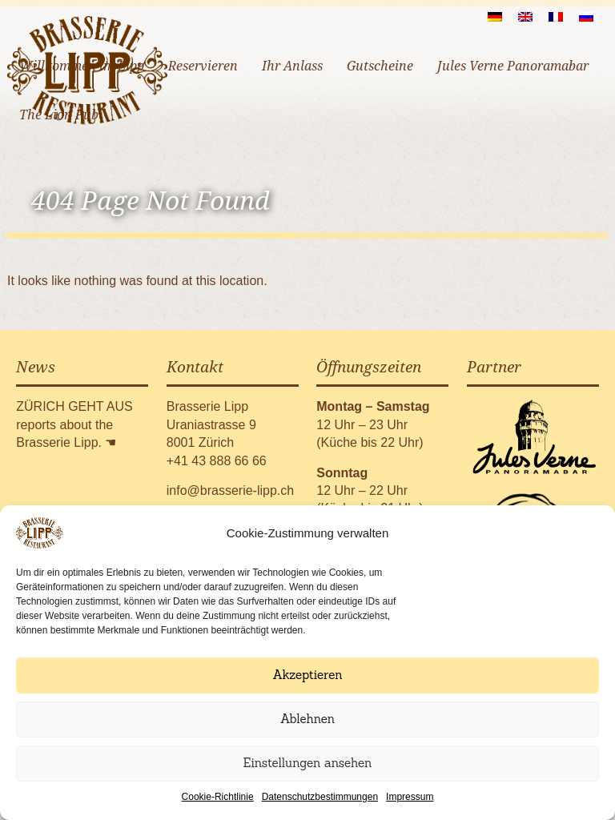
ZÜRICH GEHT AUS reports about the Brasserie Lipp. (74, 424)
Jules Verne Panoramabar (513, 66)
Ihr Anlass (292, 66)
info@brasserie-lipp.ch (230, 490)
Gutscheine (380, 66)
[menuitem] (495, 16)
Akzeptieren (307, 674)
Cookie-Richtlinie (218, 796)
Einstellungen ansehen (307, 762)
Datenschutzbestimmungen (320, 796)
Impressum (409, 796)
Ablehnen (307, 718)
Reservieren (203, 66)
